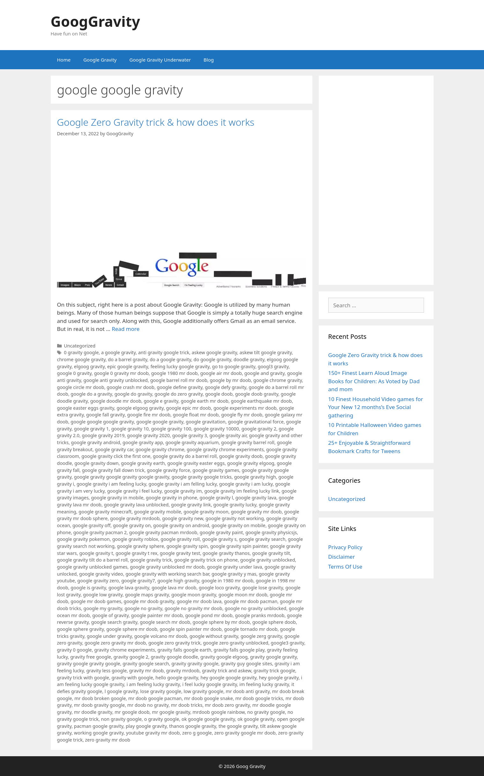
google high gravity (178, 581)
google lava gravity (128, 588)
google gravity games (215, 470)
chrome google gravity (81, 359)
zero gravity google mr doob (245, 733)
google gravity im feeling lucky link (241, 491)
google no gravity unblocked (255, 608)
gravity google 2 (131, 657)
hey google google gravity (228, 678)
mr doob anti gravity (248, 691)
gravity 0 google (74, 650)
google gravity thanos (226, 553)
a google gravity (118, 352)
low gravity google (203, 691)
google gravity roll (180, 539)
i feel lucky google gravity (209, 684)
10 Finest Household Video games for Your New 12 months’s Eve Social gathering (375, 407)
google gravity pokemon (83, 539)
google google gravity (159, 422)
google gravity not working (234, 518)
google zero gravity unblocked (235, 643)
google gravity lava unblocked (136, 505)
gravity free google (90, 657)
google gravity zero (98, 581)
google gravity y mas (234, 574)
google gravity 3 (189, 435)
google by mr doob (230, 380)
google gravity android (95, 442)
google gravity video (101, 574)
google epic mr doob (188, 408)
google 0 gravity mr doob (121, 373)
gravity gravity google (194, 663)
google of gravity (110, 615)
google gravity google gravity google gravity (121, 477)
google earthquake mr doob (261, 401)
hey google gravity (278, 678)
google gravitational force (256, 422)
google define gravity (180, 387)
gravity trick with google (83, 678)
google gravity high (255, 477)
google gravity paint (221, 532)
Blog (209, 59)
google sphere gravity (80, 629)
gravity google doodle (174, 657)
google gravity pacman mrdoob (163, 532)
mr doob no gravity (147, 705)
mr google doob (132, 712)
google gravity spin (187, 546)
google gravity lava (255, 498)
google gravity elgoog (250, 463)
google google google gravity (102, 422)
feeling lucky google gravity (180, 366)
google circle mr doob (80, 387)
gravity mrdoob (182, 671)
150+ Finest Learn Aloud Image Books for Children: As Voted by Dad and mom (374, 381)
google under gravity (109, 636)
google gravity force (168, 470)
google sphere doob (274, 622)
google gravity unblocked (267, 560)
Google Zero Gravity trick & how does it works (156, 122)
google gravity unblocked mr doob (167, 567)
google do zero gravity (178, 394)
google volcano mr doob (160, 636)
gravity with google (132, 678)
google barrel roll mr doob (178, 380)
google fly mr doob (241, 415)
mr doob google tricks (259, 698)
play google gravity (146, 726)
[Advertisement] (376, 180)
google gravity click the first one (115, 456)
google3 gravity (287, 643)
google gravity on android (181, 525)
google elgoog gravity (139, 408)
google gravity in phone (171, 498)
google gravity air (227, 435)
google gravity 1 (91, 429)
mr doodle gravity (93, 712)
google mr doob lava (199, 601)
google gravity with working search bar (167, 574)
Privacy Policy (345, 547)
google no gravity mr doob (193, 608)
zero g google (197, 733)
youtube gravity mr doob (153, 733)
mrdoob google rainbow (219, 712)
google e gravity (161, 401)
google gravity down (96, 463)
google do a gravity (91, 394)
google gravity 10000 (216, 429)
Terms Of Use (345, 566)
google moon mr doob (243, 595)
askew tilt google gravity (266, 352)
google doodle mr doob (115, 401)
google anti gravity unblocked (116, 380)
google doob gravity (257, 394)
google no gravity (143, 608)
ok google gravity (256, 719)
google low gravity (103, 595)
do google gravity (212, 359)
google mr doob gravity (149, 601)
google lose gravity (262, 588)
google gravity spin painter (239, 546)
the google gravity (238, 726)
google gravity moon (205, 512)
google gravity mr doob (256, 512)
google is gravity (88, 588)
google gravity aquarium (192, 442)
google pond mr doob (208, 615)
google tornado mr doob (251, 629)
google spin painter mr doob (190, 629)
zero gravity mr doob (107, 740)
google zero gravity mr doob (115, 643)
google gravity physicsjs (271, 532)
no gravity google (266, 712)
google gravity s (219, 539)
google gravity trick (151, 560)
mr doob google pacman (155, 698)
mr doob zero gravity (227, 705)
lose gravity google (160, 691)
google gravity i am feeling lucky (111, 484)
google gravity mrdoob (135, 518)
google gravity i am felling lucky (183, 484)
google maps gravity (147, 595)
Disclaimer (341, 556)
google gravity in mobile (117, 498)
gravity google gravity (273, 657)
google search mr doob (165, 622)
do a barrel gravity (127, 359)
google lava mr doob (174, 588)
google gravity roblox (135, 539)
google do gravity (133, 394)
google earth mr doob (204, 401)
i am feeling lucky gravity (153, 684)
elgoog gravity (89, 366)
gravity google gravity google (88, 663)
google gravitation (205, 422)
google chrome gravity (277, 380)
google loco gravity (219, 588)
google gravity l (216, 498)
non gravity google (121, 719)
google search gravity (114, 622)
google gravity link (191, 505)
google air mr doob (221, 373)
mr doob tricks (187, 705)
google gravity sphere (140, 546)
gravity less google (106, 671)
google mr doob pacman (250, 601)
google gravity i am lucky (246, 484)
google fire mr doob (149, 415)
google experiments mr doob (245, 408)
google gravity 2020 (148, 435)
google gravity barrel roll (247, 442)
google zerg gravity (261, 636)
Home (64, 59)
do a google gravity (170, 359)
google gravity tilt (271, 553)
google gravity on (132, 525)
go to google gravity (234, 366)
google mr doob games (96, 601)
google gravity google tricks (202, 477)
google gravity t (96, 553)
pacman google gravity (98, 726)
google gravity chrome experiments (225, 449)
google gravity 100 (171, 429)
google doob (219, 394)
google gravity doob (241, 456)
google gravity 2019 (103, 435)
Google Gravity (99, 59)
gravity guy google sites (246, 663)
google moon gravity (193, 595)
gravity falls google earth (184, 650)
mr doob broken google (100, 698)
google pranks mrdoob (260, 615)
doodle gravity (249, 359)
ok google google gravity (208, 719)
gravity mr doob (146, 671)
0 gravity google (81, 352)
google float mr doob (196, 415)
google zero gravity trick (174, 643)
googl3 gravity (273, 366)
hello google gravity (176, 678)
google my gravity (103, 608)
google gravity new (182, 518)
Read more (125, 328)
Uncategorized (79, 346)
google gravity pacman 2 (100, 532)
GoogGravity (95, 21)
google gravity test (180, 553)
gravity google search (146, 663)
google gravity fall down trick (113, 470)
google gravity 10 (130, 429)
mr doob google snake (208, 698)
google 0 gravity (74, 373)
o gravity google (161, 719)
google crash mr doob (130, 387)
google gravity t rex (136, 553)
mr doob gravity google (99, 705)
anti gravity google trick (163, 352)
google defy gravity (225, 387)
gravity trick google (274, 671)
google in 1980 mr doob (227, 581)
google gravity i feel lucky (134, 491)
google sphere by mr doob (221, 622)
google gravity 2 (259, 429)
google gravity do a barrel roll (185, 456)
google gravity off (91, 525)
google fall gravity (105, 415)
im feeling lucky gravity (264, 684)
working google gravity (99, 733)
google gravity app (143, 442)
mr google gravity (171, 712)
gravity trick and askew (226, 671)
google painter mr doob (157, 615)
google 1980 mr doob (174, 373)
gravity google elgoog (224, 657)
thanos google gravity (192, 726)
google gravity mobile (157, 512)
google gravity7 (138, 581)
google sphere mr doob (131, 629)
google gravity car (114, 449)
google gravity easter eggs (196, 463)
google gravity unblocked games (92, 567)
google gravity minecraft (104, 512)
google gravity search (262, 539)
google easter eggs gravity (85, 408)
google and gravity (264, 373)
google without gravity (214, 636)
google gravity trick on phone (206, 560)
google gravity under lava (234, 567)
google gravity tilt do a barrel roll (92, 560)
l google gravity (121, 691)
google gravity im (183, 491)
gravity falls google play (239, 650)
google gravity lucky (235, 505)
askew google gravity (214, 352)
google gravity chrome (160, 449)
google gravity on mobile (238, 525)
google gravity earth (143, 463)
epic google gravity (127, 366)
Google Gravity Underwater (160, 59)
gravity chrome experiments (124, 650)
